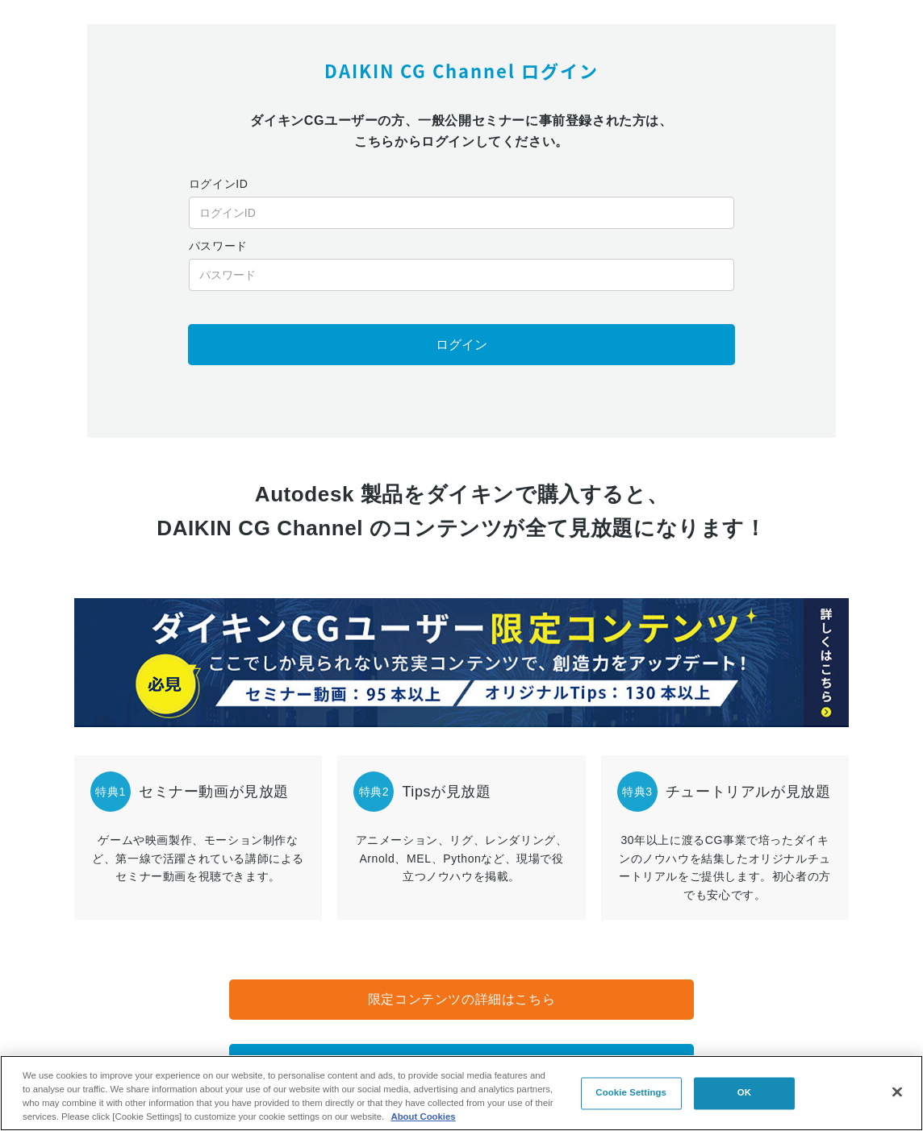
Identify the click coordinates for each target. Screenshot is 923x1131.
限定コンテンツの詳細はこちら (461, 999)
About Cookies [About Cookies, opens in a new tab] (422, 1116)
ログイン (461, 344)
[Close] (897, 1091)
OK (744, 1093)
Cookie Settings (630, 1093)
